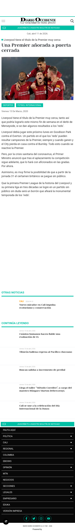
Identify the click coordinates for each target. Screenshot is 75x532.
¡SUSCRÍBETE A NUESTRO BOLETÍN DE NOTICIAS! (39, 28)
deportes (8, 105)
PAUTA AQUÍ (9, 430)
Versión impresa (12, 511)
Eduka (6, 504)
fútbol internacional (30, 105)
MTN (5, 473)
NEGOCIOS (8, 480)
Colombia (8, 455)
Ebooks (7, 461)
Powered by (37, 529)
